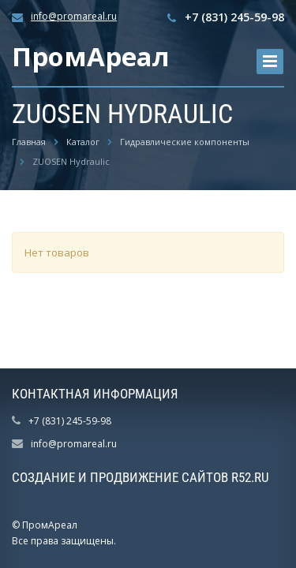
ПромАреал (91, 56)
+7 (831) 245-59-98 (234, 16)
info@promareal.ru (74, 16)
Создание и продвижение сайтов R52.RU (140, 477)
